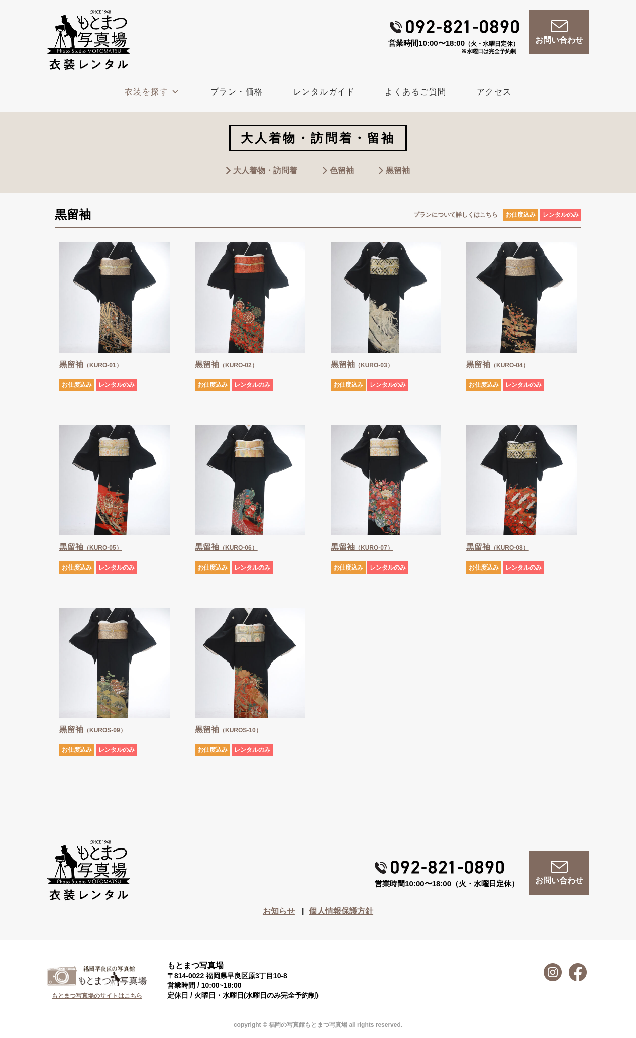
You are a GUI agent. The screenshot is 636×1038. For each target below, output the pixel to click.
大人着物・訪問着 (265, 170)
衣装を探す (152, 91)
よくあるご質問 (416, 91)
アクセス (494, 91)
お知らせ (279, 911)
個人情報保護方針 (341, 911)
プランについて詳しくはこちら (455, 214)
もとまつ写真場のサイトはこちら (97, 995)
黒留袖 (398, 170)
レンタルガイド (324, 91)
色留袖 (342, 170)
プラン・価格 (236, 91)
